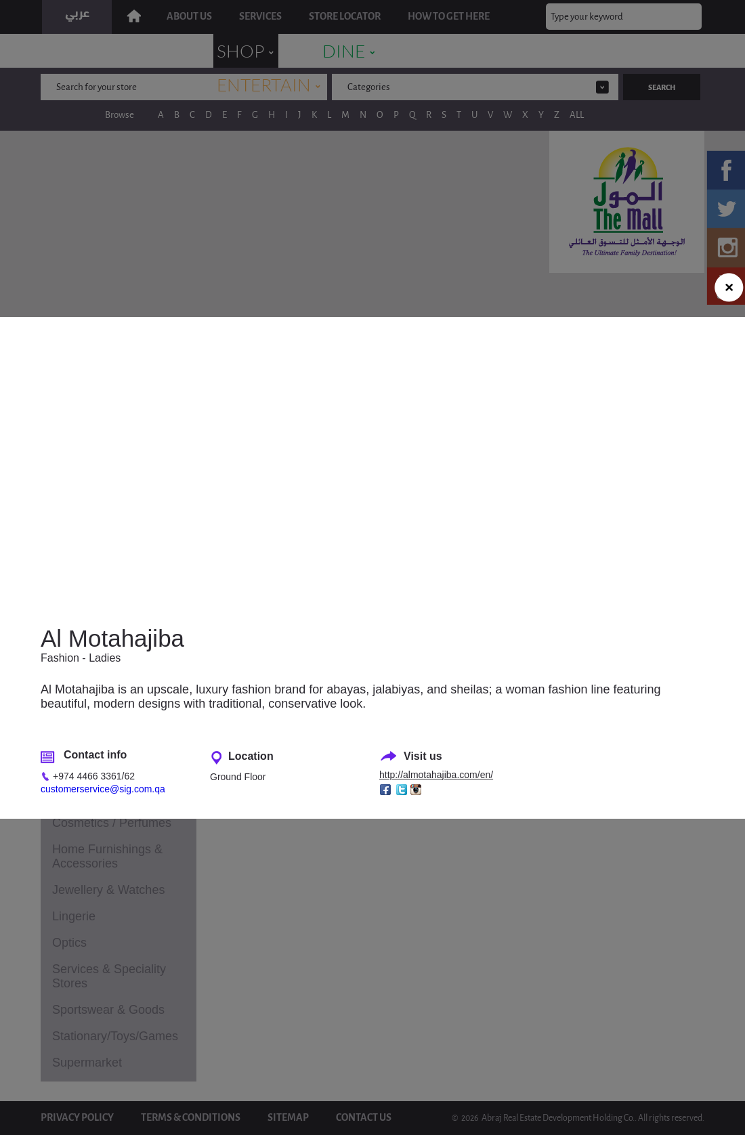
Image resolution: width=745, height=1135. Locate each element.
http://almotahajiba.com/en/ (436, 774)
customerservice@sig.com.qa (104, 789)
